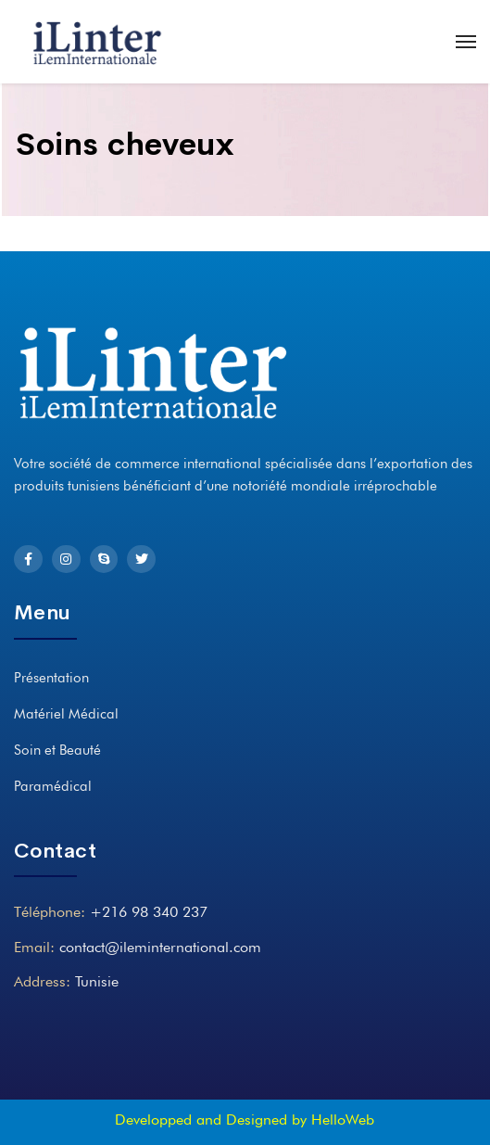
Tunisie (97, 981)
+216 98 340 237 (148, 912)
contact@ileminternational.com (160, 947)
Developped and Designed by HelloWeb (244, 1119)
